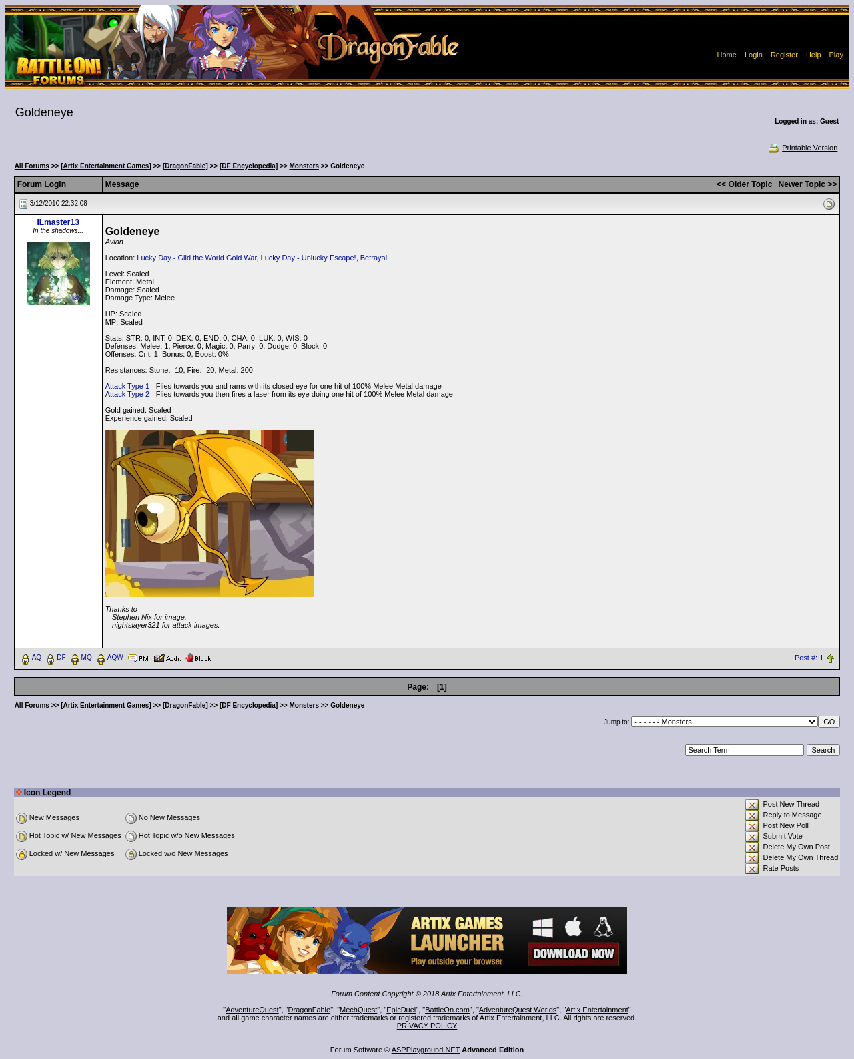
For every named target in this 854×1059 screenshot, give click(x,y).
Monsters (304, 166)
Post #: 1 (809, 658)
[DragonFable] (185, 166)
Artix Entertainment (597, 1010)
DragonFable (309, 1010)
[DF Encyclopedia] (249, 166)
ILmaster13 (58, 222)
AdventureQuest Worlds (518, 1010)
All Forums (32, 166)
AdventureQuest (252, 1010)
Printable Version (802, 148)
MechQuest (358, 1010)
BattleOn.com (447, 1010)
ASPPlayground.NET (426, 1050)
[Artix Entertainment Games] (106, 166)
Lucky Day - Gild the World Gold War (196, 258)
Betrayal (373, 258)
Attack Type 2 (127, 394)
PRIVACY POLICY (427, 1026)
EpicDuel (401, 1010)
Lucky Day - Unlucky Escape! (308, 258)
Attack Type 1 (127, 386)
